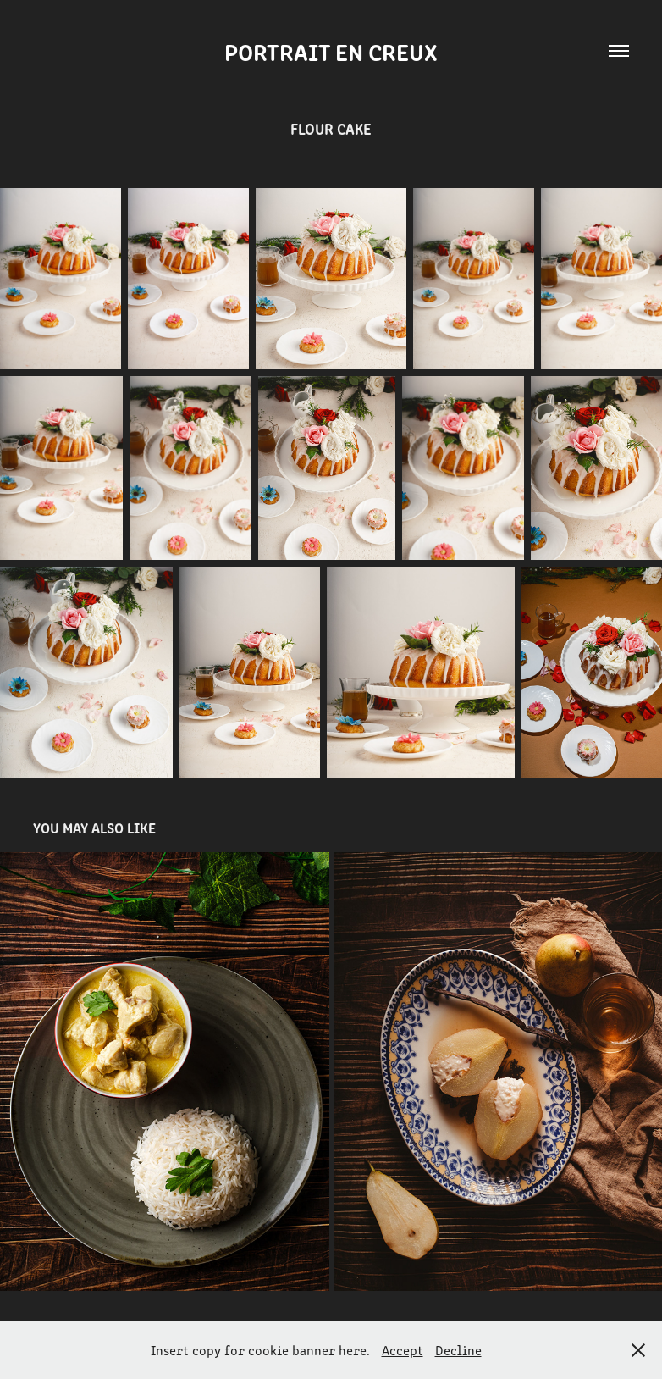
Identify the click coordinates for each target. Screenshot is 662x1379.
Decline (458, 1350)
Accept (402, 1350)
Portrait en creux (331, 51)
